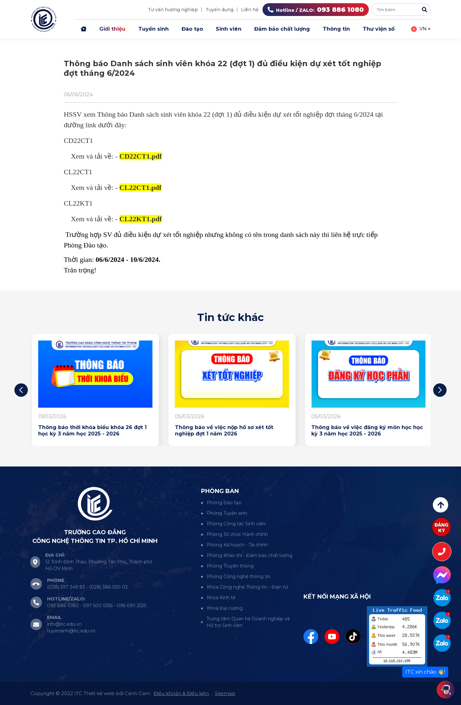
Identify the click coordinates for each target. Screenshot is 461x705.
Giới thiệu (112, 29)
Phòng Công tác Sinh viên (236, 524)
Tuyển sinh (153, 29)
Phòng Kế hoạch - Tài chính (237, 545)
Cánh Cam (137, 693)
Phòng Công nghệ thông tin (239, 576)
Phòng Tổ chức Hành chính (237, 534)
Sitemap (225, 693)
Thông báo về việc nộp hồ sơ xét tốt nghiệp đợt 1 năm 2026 (359, 430)
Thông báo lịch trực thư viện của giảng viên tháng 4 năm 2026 (90, 430)
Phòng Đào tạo (224, 502)
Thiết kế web (99, 693)
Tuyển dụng (219, 9)
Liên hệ (250, 9)
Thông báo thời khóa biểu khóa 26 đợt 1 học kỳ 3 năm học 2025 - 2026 (228, 430)
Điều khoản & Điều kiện (181, 693)
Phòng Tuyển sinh (227, 513)
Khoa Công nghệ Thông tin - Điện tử (247, 587)
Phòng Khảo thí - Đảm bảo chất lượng (249, 555)
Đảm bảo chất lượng (282, 29)
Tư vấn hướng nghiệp (173, 9)
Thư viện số (378, 29)
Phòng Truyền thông (230, 566)
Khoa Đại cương (225, 608)
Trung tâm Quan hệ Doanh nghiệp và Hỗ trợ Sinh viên (248, 622)
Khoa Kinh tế (221, 597)
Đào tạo (192, 29)
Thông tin (336, 29)
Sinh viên (228, 29)
